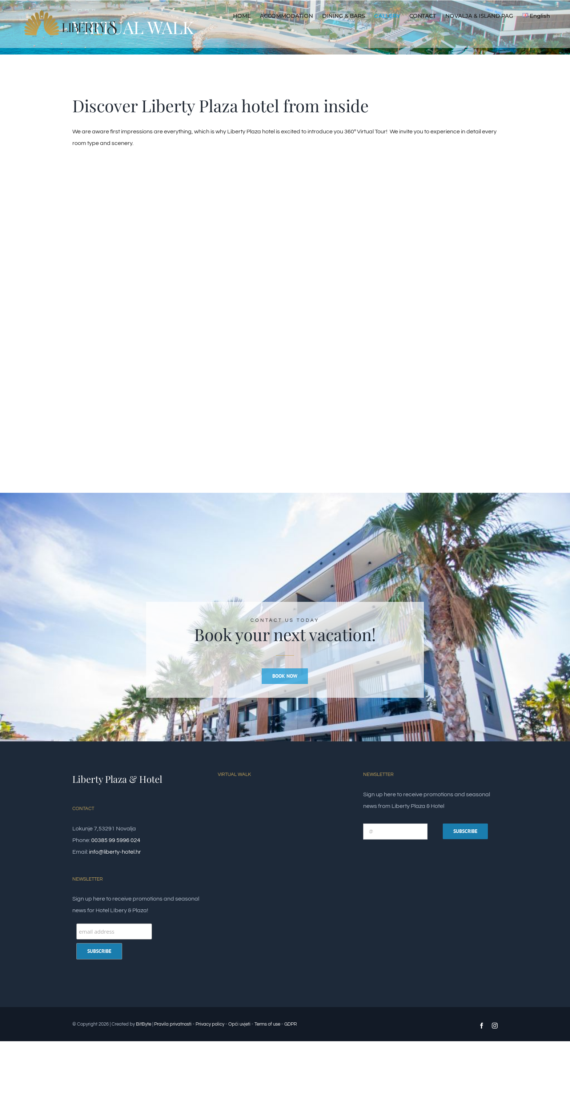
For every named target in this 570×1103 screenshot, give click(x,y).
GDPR (290, 1024)
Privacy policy (210, 1024)
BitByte (144, 1024)
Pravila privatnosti (173, 1024)
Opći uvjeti (239, 1024)
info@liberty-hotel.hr (115, 852)
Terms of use (267, 1024)
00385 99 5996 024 (115, 840)
